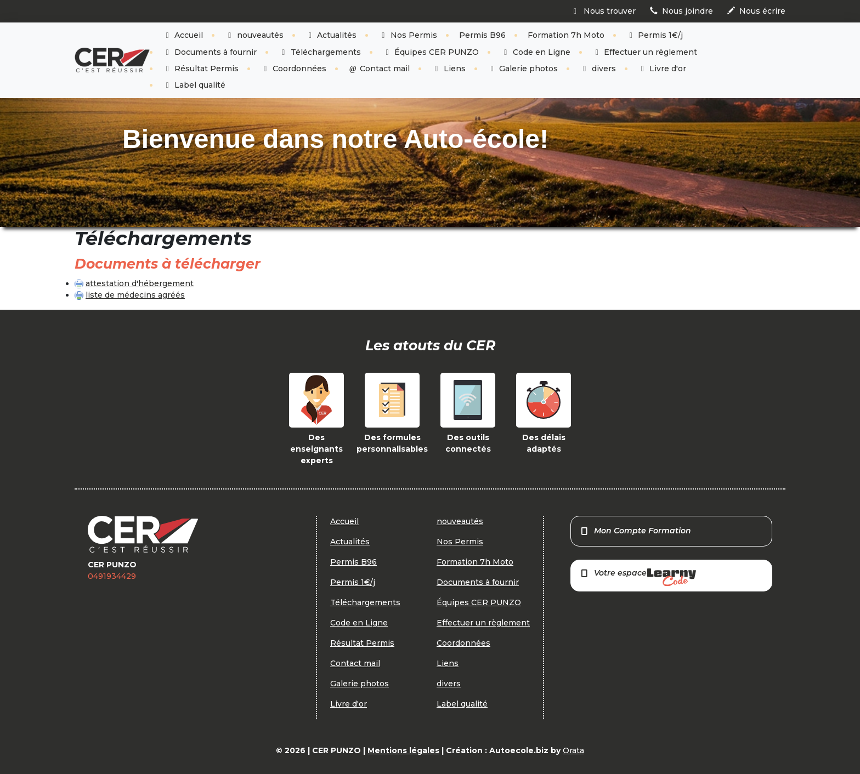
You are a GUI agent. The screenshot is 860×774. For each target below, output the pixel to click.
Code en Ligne (535, 52)
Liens (449, 68)
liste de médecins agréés (135, 295)
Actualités (331, 35)
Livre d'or (662, 68)
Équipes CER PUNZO (431, 52)
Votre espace (638, 577)
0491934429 (112, 576)
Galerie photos (523, 68)
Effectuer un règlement (645, 52)
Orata (573, 750)
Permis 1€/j (654, 35)
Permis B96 (482, 35)
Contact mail (379, 68)
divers (598, 68)
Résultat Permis (201, 68)
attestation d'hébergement (140, 283)
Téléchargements (320, 52)
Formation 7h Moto (566, 35)
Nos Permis (407, 35)
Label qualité (194, 85)
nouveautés (254, 35)
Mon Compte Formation (635, 531)
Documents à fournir (210, 52)
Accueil (183, 35)
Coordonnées (293, 68)
